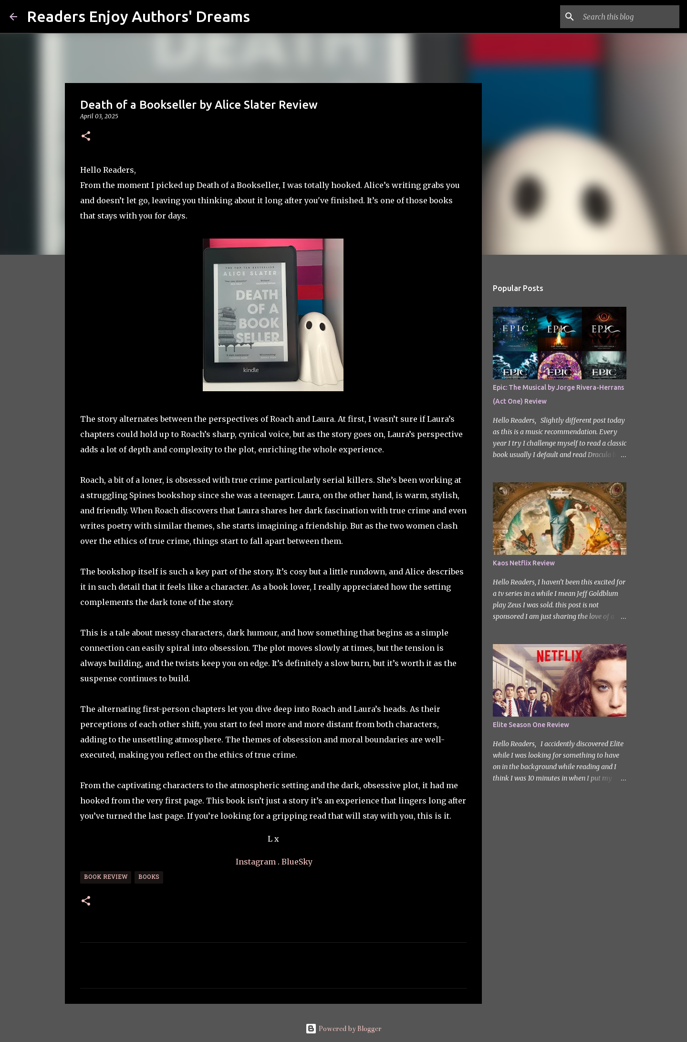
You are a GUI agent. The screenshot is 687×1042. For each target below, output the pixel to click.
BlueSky (296, 861)
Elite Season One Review (531, 725)
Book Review (105, 877)
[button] (86, 136)
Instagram (256, 861)
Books (148, 877)
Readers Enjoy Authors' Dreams (138, 16)
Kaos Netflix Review (524, 563)
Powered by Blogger (343, 1028)
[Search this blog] (629, 16)
